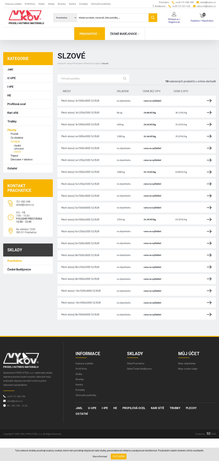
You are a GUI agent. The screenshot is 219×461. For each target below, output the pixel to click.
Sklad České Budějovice (140, 391)
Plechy (11, 130)
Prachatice (14, 260)
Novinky (62, 3)
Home (60, 63)
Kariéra (72, 3)
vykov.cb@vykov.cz (206, 6)
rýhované (19, 148)
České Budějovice (19, 269)
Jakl (10, 69)
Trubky (11, 121)
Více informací (100, 456)
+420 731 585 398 (184, 2)
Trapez (14, 155)
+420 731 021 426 (181, 6)
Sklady (51, 3)
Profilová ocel (16, 104)
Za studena (17, 137)
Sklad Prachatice (136, 385)
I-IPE (10, 86)
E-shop (68, 63)
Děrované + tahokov (22, 159)
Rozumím (119, 456)
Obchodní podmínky (101, 3)
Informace (89, 375)
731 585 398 (23, 201)
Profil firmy (30, 3)
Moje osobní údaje (188, 391)
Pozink (14, 133)
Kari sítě (12, 112)
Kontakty (83, 3)
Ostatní (12, 168)
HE (9, 95)
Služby (41, 3)
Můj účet (190, 375)
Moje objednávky (187, 385)
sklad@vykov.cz (208, 2)
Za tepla (15, 141)
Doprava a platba (13, 3)
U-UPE (11, 78)
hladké (17, 145)
